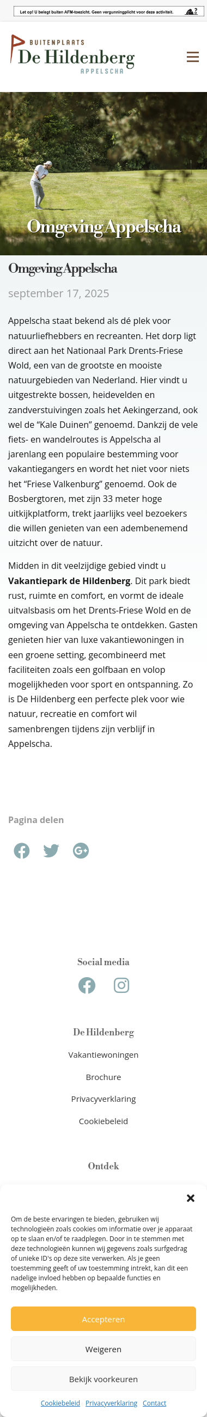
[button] (190, 1198)
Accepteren (103, 1319)
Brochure (103, 1076)
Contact (154, 1403)
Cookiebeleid (60, 1403)
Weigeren (103, 1349)
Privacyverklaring (111, 1403)
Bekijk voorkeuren (103, 1378)
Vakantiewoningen (104, 1054)
